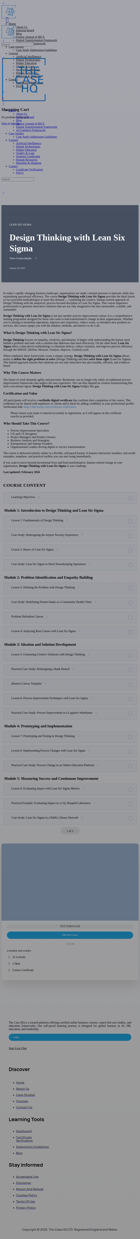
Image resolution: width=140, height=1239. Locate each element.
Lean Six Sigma (20, 224)
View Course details (23, 258)
